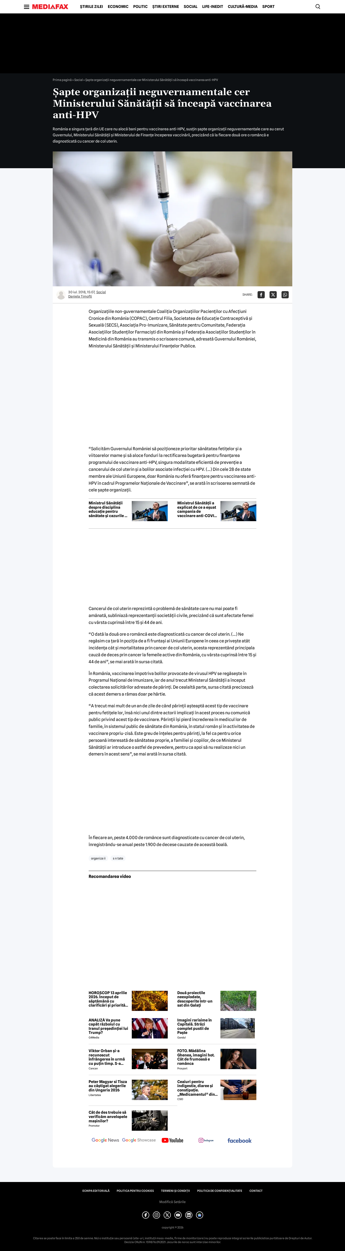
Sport (268, 7)
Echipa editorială (95, 1191)
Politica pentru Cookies (135, 1191)
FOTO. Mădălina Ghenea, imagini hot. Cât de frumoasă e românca (196, 1057)
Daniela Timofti (80, 296)
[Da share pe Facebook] (261, 294)
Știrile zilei (91, 7)
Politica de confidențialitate (219, 1191)
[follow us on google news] (105, 1141)
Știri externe (165, 7)
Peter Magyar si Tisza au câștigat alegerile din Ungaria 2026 (108, 1086)
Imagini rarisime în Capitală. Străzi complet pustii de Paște (194, 1026)
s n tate (118, 858)
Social (190, 7)
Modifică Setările (172, 1202)
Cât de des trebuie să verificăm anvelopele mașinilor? (108, 1116)
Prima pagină (62, 80)
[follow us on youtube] (172, 1141)
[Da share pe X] (273, 294)
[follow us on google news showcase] (139, 1141)
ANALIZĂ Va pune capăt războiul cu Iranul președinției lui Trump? (108, 1026)
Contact (256, 1191)
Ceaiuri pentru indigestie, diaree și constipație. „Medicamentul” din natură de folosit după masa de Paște (197, 1088)
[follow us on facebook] (239, 1141)
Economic (118, 7)
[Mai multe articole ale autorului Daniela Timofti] (61, 295)
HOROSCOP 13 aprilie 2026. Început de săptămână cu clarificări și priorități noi (108, 999)
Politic (140, 7)
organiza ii (98, 858)
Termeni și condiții (175, 1191)
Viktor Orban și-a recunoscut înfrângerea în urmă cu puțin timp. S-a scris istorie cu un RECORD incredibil (107, 1057)
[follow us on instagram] (206, 1141)
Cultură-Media (243, 7)
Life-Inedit (212, 7)
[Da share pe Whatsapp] (285, 294)
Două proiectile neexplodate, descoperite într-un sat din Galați (195, 999)
